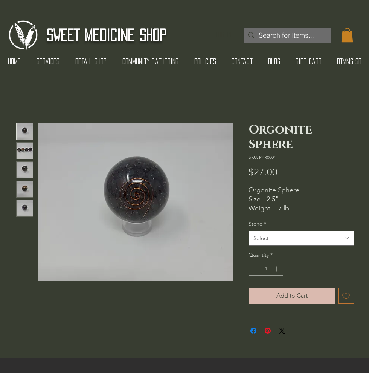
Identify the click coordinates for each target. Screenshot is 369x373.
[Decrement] (254, 268)
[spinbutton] (266, 268)
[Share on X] (282, 330)
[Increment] (277, 268)
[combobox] (301, 238)
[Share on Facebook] (253, 330)
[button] (347, 35)
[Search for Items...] (287, 35)
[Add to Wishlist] (346, 296)
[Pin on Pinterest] (267, 330)
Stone (257, 223)
